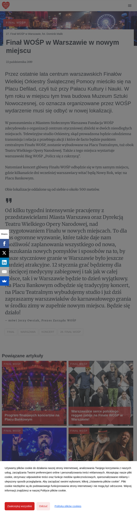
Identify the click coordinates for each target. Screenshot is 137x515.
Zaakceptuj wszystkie (19, 506)
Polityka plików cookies (68, 506)
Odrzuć (43, 506)
